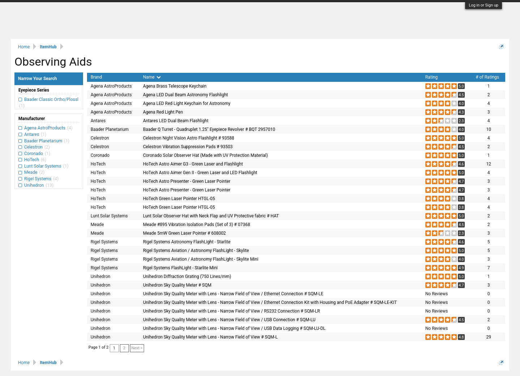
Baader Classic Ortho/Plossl (50, 99)
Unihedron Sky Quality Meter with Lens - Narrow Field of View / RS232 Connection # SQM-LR (231, 311)
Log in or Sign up (483, 5)
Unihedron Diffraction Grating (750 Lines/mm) (187, 276)
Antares (31, 134)
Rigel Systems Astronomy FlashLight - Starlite (186, 241)
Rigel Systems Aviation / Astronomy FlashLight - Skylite (196, 250)
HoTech (31, 159)
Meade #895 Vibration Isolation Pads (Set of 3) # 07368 (196, 224)
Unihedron (34, 185)
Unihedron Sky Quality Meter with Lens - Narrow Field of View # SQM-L (210, 337)
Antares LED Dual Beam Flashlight (175, 120)
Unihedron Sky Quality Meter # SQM (177, 285)
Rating (431, 77)
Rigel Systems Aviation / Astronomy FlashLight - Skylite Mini (200, 259)
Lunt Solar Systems (42, 166)
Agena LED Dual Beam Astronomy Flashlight (185, 94)
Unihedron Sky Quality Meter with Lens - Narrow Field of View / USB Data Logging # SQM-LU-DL (234, 328)
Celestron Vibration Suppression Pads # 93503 (188, 146)
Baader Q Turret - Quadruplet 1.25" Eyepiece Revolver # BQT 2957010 (209, 129)
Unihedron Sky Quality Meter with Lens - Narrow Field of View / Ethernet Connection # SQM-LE (233, 293)
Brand (96, 77)
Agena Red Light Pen (163, 112)
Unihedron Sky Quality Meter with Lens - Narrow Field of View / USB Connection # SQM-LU (229, 319)
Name (152, 77)
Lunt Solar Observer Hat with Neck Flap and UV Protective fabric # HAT (211, 215)
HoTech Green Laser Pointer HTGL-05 (179, 198)
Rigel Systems (37, 178)
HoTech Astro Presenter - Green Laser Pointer (186, 181)
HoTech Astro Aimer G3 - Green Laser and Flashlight (193, 164)
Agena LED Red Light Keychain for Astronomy (186, 103)
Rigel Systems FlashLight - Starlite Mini (180, 267)
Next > (137, 348)
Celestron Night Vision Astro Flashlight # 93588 (188, 138)
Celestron (33, 147)
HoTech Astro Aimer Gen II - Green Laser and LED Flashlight (200, 172)
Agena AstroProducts (44, 128)
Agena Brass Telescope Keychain (175, 86)
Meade (30, 172)
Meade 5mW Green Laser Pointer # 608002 (184, 233)
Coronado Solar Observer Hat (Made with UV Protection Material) (205, 155)
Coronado (33, 153)
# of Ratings (487, 77)
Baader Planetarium (43, 140)
